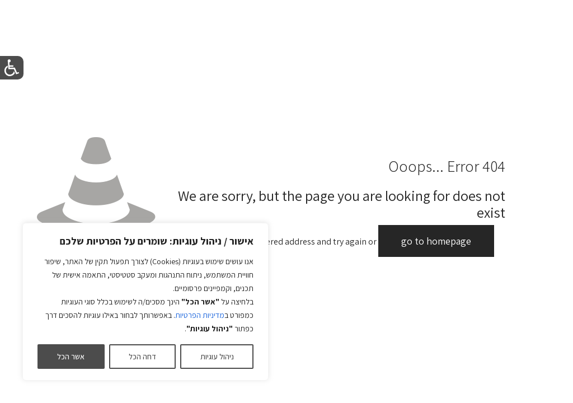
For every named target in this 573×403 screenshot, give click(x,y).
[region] (145, 302)
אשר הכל (70, 357)
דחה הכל (142, 357)
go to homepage (436, 241)
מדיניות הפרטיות (199, 315)
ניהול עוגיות (217, 357)
